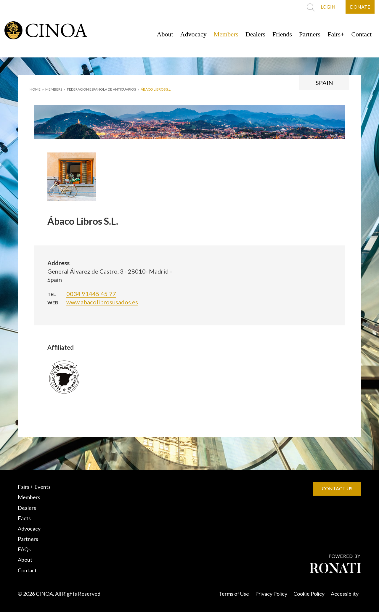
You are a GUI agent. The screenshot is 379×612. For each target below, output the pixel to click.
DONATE (360, 6)
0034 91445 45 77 (91, 293)
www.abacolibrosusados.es (102, 302)
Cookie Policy (309, 593)
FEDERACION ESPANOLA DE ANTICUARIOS (101, 89)
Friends (282, 34)
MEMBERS (53, 89)
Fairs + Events (34, 487)
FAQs (24, 549)
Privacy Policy (271, 593)
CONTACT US (337, 488)
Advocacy (193, 34)
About (165, 34)
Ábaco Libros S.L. (156, 89)
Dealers (255, 34)
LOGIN (328, 6)
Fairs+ (335, 34)
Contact (361, 34)
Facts (24, 518)
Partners (309, 34)
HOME (35, 89)
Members (226, 34)
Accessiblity (345, 593)
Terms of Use (234, 593)
